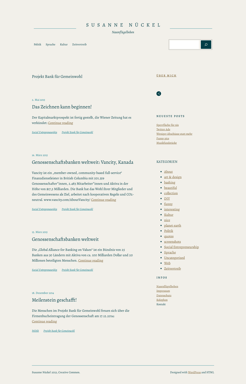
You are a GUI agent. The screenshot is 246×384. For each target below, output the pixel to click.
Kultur (168, 214)
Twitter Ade (163, 129)
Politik (35, 331)
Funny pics (162, 138)
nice (167, 220)
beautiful (170, 187)
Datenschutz (163, 295)
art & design (173, 177)
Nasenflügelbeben (167, 286)
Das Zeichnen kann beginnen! (62, 107)
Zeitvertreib (172, 268)
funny (168, 204)
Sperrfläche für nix (167, 125)
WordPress (194, 372)
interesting (172, 209)
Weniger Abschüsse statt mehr (174, 134)
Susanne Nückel (124, 25)
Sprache (170, 252)
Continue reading (60, 123)
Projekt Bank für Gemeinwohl (77, 132)
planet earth (172, 225)
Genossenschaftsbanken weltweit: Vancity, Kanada (82, 162)
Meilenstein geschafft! (54, 300)
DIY (167, 198)
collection (171, 193)
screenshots (172, 241)
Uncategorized (174, 257)
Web (167, 263)
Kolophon (162, 300)
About (168, 171)
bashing (169, 182)
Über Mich (166, 75)
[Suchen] (206, 44)
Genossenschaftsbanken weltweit (65, 239)
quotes (169, 236)
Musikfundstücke (166, 143)
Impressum (163, 291)
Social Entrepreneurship (44, 132)
